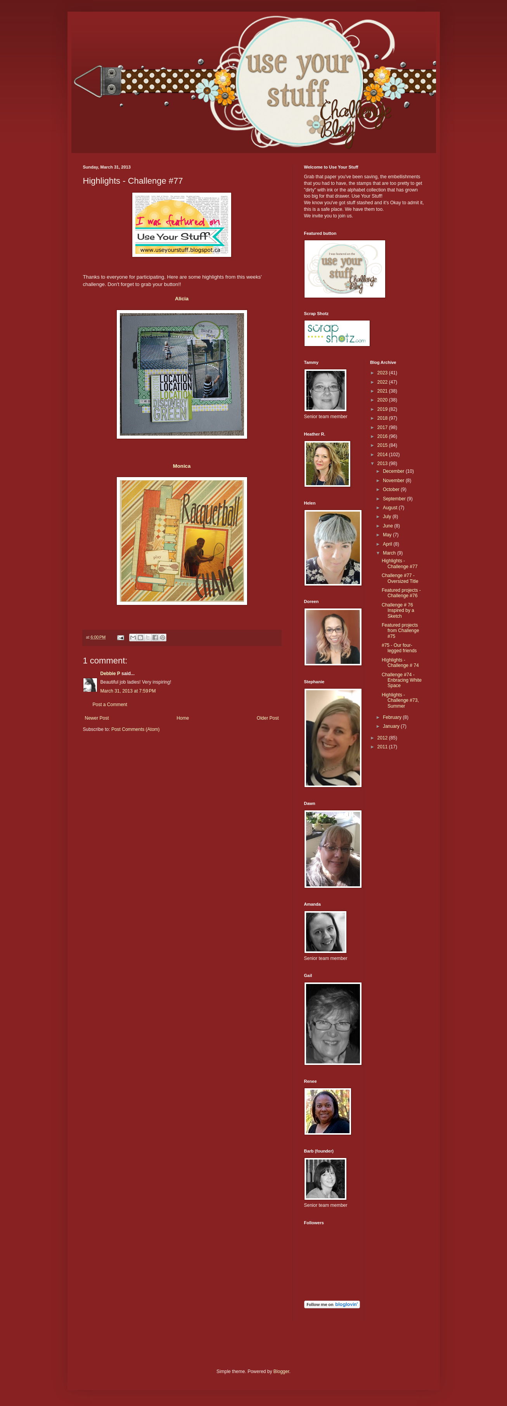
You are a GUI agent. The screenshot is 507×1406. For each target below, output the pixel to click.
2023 (383, 373)
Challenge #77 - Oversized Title (400, 578)
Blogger (281, 1371)
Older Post (268, 718)
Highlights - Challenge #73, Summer (400, 700)
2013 (383, 463)
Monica (181, 466)
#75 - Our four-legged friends (399, 648)
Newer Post (97, 718)
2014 (383, 454)
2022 (383, 382)
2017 (383, 427)
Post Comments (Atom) (135, 729)
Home (182, 718)
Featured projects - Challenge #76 (401, 593)
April (388, 544)
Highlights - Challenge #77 (399, 563)
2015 (383, 445)
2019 (383, 409)
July (388, 516)
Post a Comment (110, 704)
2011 (383, 747)
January (392, 726)
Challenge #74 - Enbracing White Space (402, 680)
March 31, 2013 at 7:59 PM (128, 691)
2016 (383, 436)
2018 (383, 418)
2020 (383, 400)
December (394, 471)
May (388, 535)
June (388, 526)
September (395, 498)
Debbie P (110, 673)
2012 (383, 738)
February (393, 717)
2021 (383, 391)
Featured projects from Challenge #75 (400, 630)
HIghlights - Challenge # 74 (400, 662)
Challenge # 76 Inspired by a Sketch (398, 610)
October (392, 489)
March (390, 553)
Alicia (182, 299)
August (391, 507)
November (394, 480)
